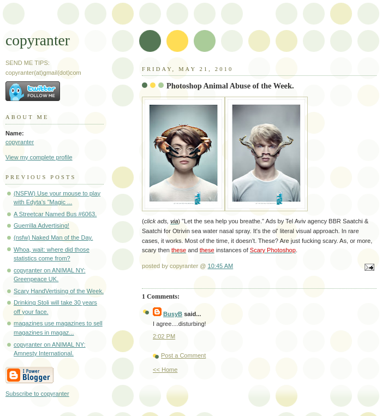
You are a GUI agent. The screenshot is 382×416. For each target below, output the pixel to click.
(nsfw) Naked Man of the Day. (53, 237)
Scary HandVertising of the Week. (59, 291)
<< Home (165, 369)
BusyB (172, 314)
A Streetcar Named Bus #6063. (55, 214)
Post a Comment (183, 355)
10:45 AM (221, 266)
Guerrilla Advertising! (41, 225)
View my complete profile (39, 157)
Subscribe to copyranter (37, 393)
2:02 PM (164, 336)
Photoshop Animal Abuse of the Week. (230, 85)
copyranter (37, 40)
